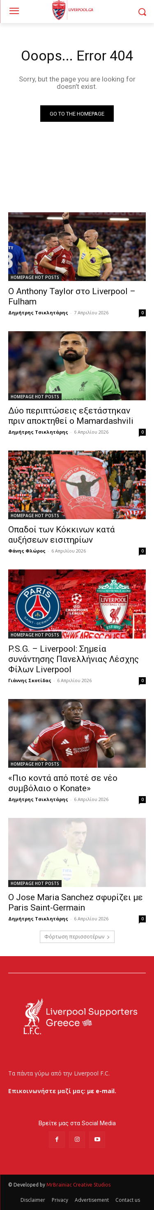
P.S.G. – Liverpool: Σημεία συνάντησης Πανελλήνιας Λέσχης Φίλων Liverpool (73, 659)
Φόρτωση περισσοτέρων (77, 936)
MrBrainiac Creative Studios (78, 1184)
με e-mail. (101, 1091)
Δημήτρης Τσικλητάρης (38, 312)
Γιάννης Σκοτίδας (29, 680)
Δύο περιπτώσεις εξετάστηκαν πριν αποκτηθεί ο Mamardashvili (70, 416)
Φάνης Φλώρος (27, 551)
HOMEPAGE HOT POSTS (35, 277)
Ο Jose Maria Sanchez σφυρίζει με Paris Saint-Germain (75, 902)
